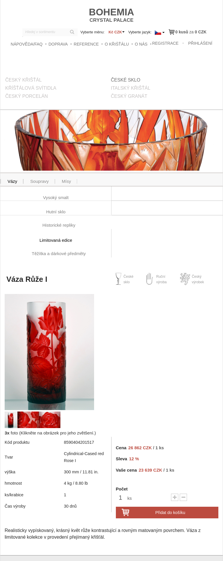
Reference (86, 44)
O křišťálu (117, 44)
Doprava (58, 44)
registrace (165, 43)
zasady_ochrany (132, 551)
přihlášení (200, 43)
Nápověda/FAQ (27, 44)
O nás (141, 44)
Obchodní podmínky (168, 551)
